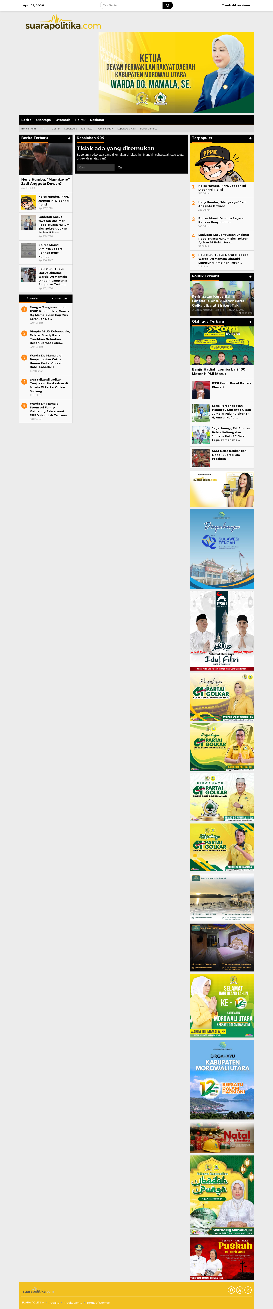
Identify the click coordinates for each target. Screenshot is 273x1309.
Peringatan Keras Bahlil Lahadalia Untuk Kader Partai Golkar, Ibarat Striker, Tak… (218, 301)
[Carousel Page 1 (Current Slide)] (240, 313)
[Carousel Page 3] (246, 313)
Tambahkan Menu (236, 5)
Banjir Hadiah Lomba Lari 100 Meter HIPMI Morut (218, 371)
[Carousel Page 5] (251, 313)
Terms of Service (98, 1302)
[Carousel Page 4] (249, 313)
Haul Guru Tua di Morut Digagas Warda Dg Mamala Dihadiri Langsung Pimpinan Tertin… (52, 276)
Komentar (59, 298)
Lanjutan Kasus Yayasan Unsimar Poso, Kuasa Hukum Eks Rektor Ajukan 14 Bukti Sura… (54, 224)
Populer (32, 298)
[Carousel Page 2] (243, 313)
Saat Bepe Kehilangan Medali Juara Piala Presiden (229, 454)
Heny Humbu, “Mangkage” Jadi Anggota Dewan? (45, 181)
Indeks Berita (73, 1302)
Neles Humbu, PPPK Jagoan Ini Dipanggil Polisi (54, 200)
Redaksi (54, 1302)
